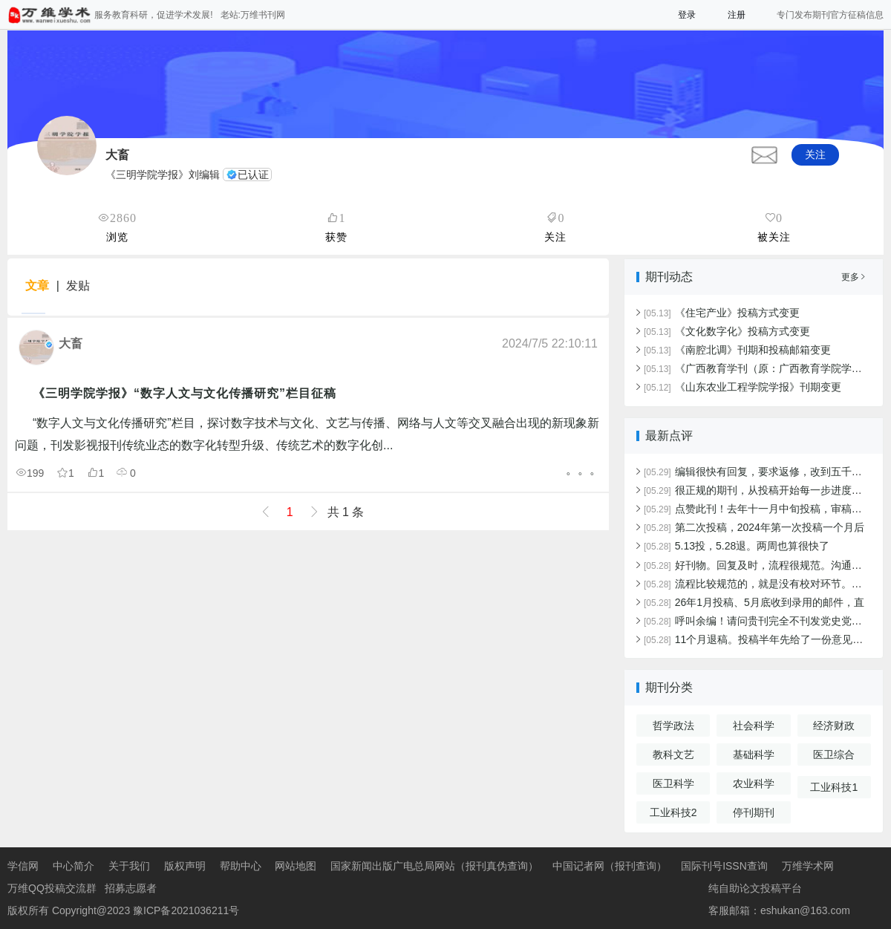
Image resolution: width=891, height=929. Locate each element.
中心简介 (73, 866)
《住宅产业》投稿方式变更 (722, 313)
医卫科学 (673, 783)
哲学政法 (673, 725)
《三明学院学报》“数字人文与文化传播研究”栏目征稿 (184, 393)
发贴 (78, 285)
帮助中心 (240, 866)
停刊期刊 (753, 812)
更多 (853, 277)
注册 (736, 15)
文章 (37, 285)
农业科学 (753, 783)
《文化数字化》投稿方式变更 (727, 331)
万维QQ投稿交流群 (52, 888)
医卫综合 (834, 754)
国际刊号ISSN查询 (724, 866)
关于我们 (129, 866)
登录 (687, 15)
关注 (815, 154)
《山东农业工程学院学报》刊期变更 (742, 387)
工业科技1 (834, 787)
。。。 (583, 469)
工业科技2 (673, 812)
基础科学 (753, 754)
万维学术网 (808, 866)
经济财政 (834, 725)
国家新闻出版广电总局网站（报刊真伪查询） (434, 866)
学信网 (23, 866)
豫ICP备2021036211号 (186, 910)
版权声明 (185, 866)
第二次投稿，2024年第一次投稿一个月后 (754, 527)
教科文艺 (673, 754)
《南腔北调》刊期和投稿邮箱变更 (737, 350)
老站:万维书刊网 (253, 15)
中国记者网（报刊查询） (609, 866)
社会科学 (753, 725)
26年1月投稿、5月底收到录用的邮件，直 (754, 602)
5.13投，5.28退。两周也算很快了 (736, 546)
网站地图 (295, 866)
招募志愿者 (131, 888)
